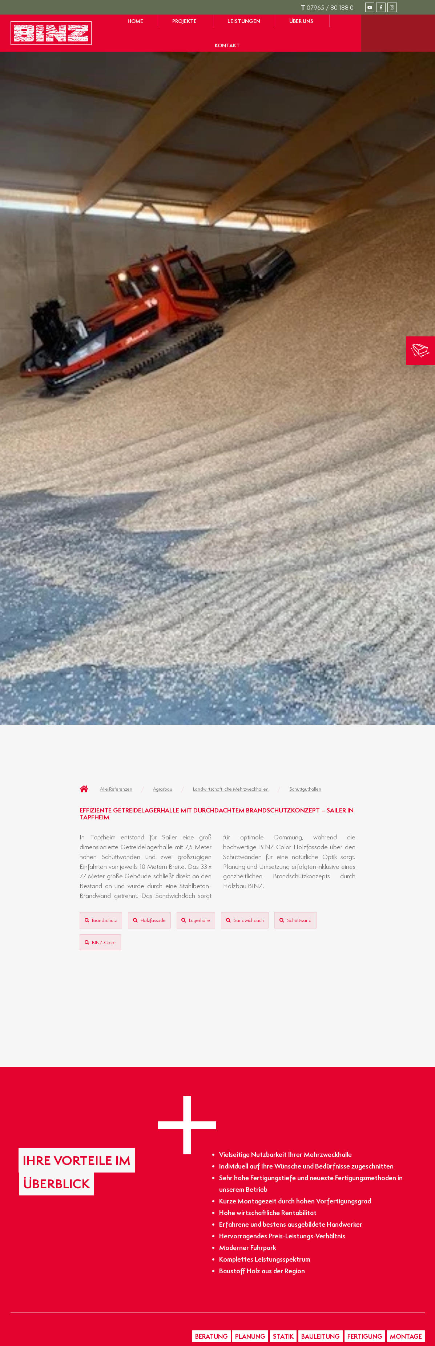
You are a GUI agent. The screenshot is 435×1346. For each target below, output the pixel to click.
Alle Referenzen (116, 789)
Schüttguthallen (305, 789)
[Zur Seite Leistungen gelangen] (243, 20)
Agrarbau (162, 789)
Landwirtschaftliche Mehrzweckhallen (231, 789)
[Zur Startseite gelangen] (51, 33)
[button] (211, 1336)
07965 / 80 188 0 (327, 7)
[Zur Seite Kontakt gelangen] (227, 45)
